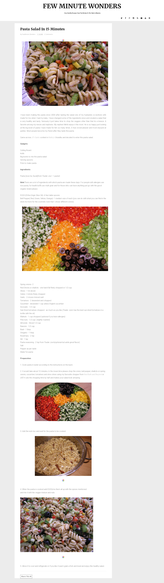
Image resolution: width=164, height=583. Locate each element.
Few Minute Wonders (82, 6)
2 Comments (48, 34)
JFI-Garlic (36, 137)
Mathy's (52, 137)
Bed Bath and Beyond (93, 374)
